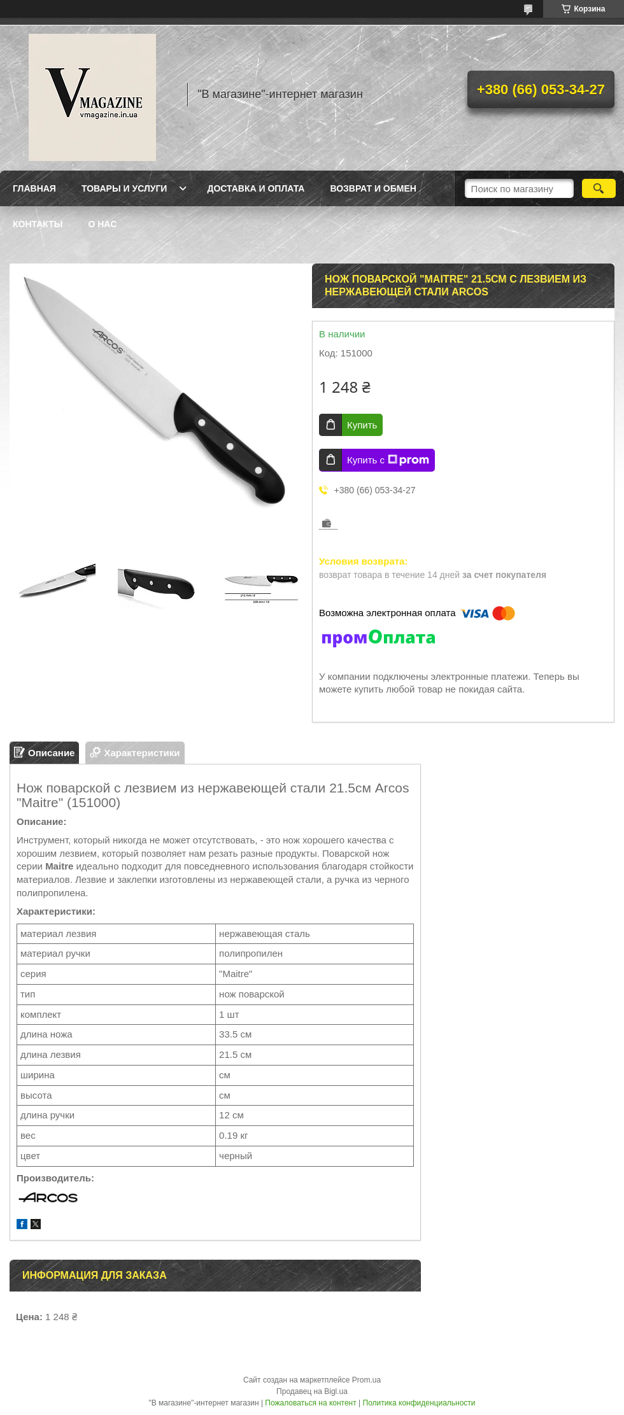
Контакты (37, 224)
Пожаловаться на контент (310, 1402)
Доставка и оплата (255, 188)
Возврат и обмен (373, 188)
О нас (102, 224)
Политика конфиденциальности (419, 1402)
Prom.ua (366, 1380)
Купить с (388, 460)
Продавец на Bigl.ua (312, 1391)
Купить (362, 424)
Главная (34, 188)
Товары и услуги (124, 188)
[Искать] (599, 188)
